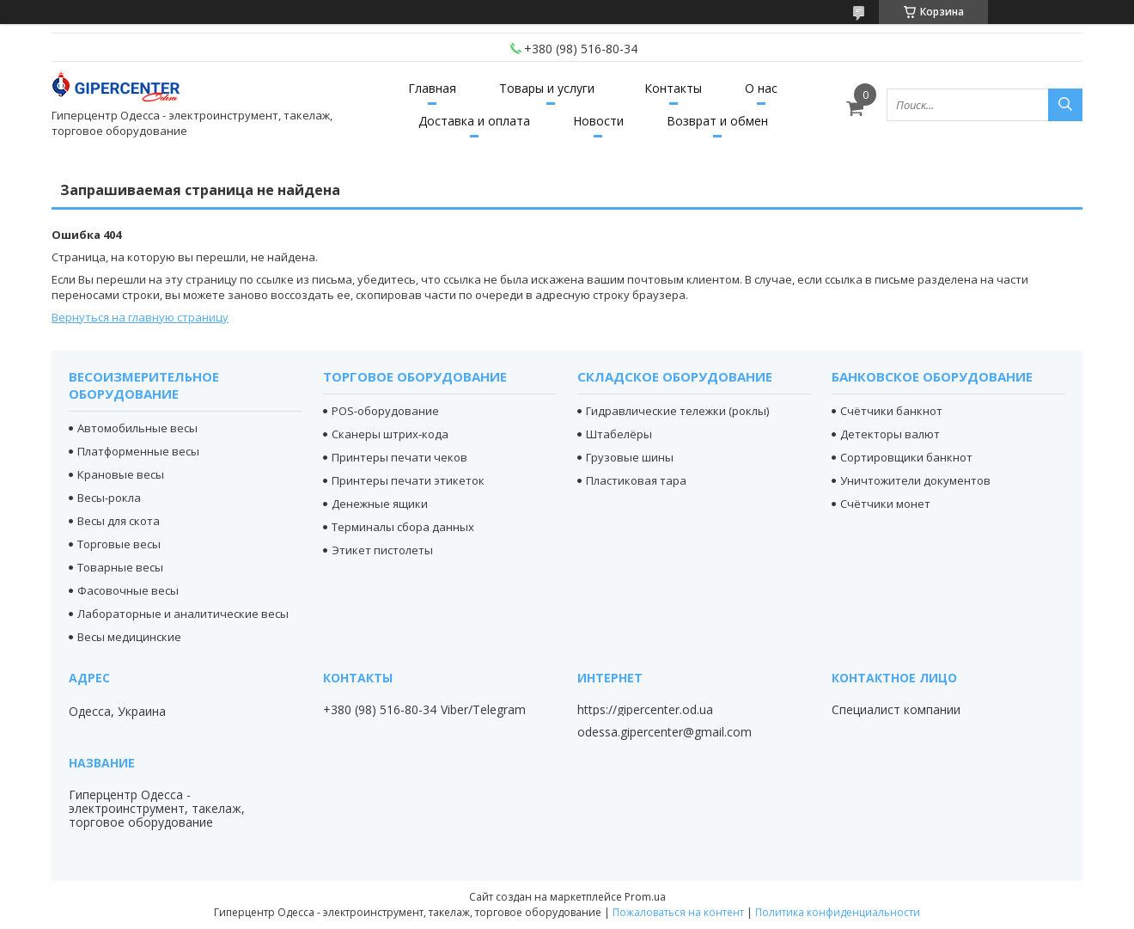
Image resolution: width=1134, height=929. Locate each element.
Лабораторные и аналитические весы (183, 613)
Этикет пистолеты (382, 550)
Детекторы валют (890, 434)
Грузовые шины (630, 457)
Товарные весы (120, 567)
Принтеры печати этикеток (408, 480)
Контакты (673, 88)
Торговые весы (119, 544)
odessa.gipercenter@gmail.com (664, 732)
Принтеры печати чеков (399, 457)
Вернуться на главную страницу (140, 317)
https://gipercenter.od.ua (645, 710)
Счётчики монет (885, 503)
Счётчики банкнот (891, 411)
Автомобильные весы (137, 428)
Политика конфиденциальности (837, 912)
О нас (761, 88)
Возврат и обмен (717, 121)
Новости (598, 121)
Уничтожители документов (915, 480)
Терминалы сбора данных (403, 527)
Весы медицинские (129, 637)
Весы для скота (118, 521)
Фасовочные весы (128, 590)
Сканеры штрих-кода (390, 434)
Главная (432, 88)
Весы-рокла (109, 497)
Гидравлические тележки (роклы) (677, 411)
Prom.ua (645, 896)
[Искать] (1065, 105)
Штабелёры (619, 434)
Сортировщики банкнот (906, 457)
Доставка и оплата (474, 121)
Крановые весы (120, 474)
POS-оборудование (385, 411)
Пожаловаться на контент (678, 912)
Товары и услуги (546, 88)
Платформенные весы (138, 451)
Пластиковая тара (636, 480)
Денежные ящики (380, 503)
